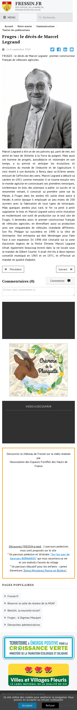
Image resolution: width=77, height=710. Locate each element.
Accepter (27, 705)
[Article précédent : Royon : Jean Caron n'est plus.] (13, 269)
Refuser (50, 705)
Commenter (60, 280)
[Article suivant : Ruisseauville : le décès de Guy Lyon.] (65, 269)
